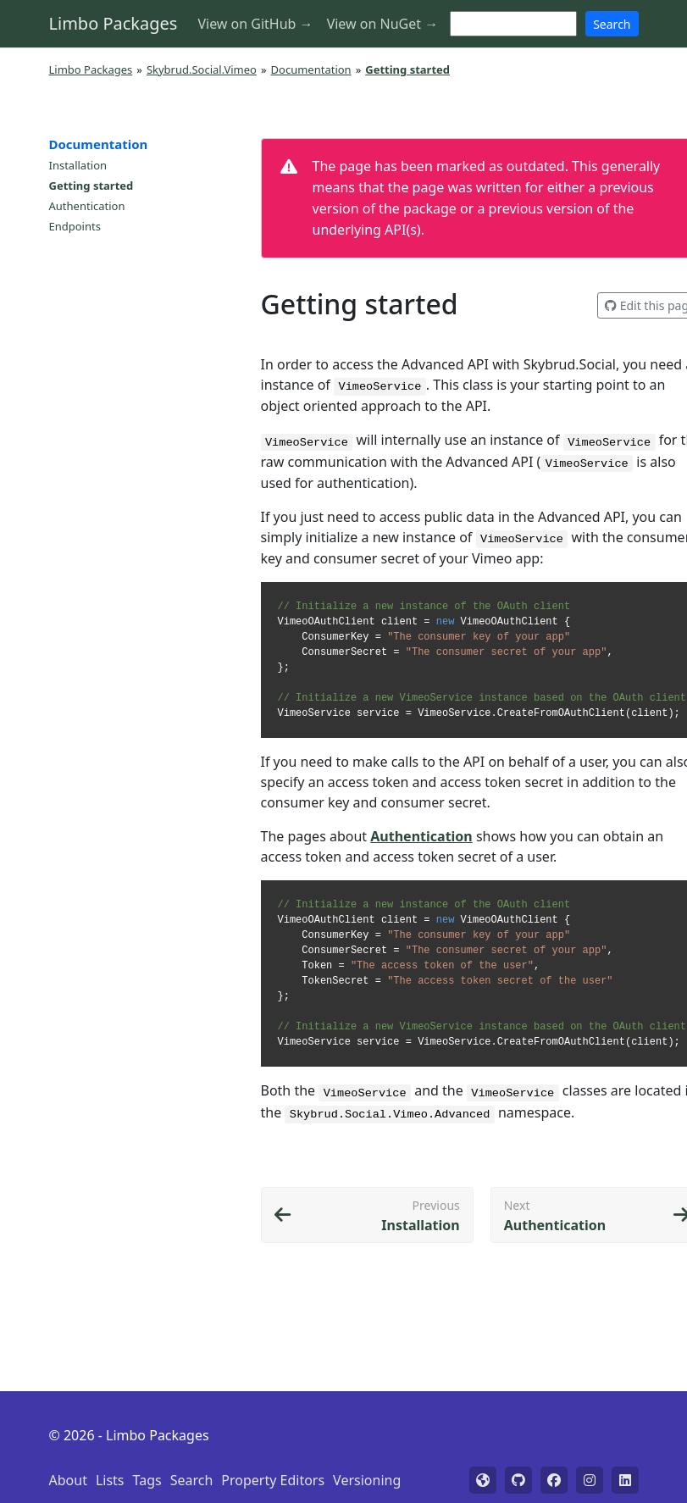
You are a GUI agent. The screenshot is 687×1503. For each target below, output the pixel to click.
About (68, 1480)
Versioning (367, 1480)
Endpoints (75, 226)
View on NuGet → (383, 23)
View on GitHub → (255, 23)
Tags (147, 1480)
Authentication (87, 206)
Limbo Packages (113, 23)
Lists (110, 1480)
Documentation (311, 69)
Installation (78, 165)
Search (611, 24)
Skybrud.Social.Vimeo (202, 69)
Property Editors (272, 1480)
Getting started (91, 185)
